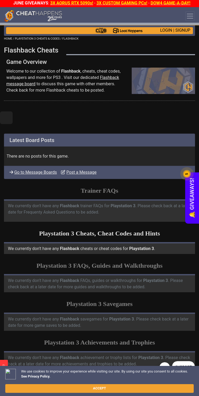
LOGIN (166, 30)
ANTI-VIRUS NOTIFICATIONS (49, 388)
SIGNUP (182, 30)
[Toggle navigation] (190, 16)
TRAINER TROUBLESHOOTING (51, 383)
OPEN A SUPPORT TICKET (47, 392)
